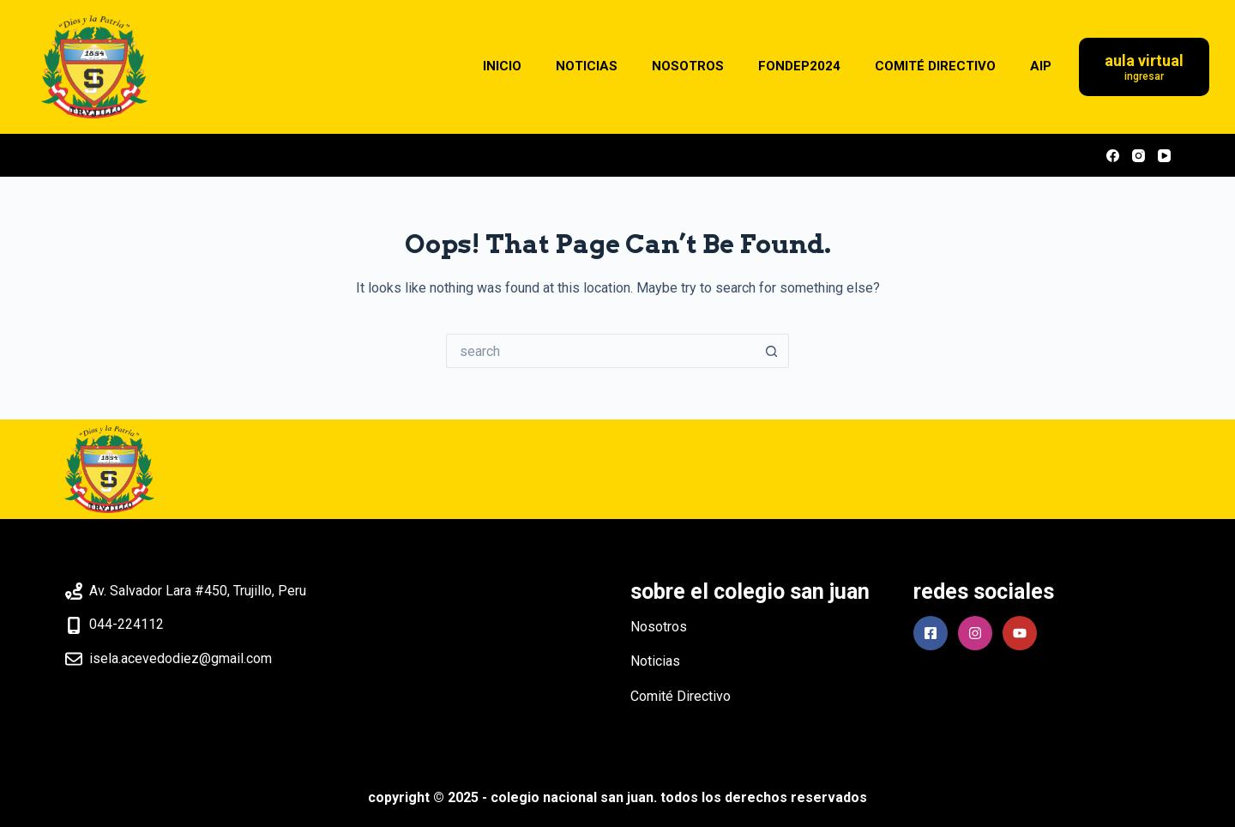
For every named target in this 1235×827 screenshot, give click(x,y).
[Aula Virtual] (1144, 67)
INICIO (502, 66)
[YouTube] (1164, 155)
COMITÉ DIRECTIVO (935, 66)
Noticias (655, 661)
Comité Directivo (680, 696)
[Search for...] (600, 351)
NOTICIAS (587, 66)
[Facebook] (1112, 155)
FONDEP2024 (799, 66)
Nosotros (658, 627)
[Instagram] (1138, 155)
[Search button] (772, 351)
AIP (1040, 66)
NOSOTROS (688, 66)
